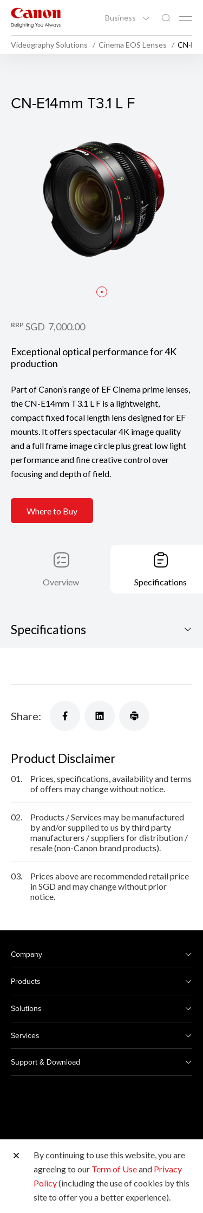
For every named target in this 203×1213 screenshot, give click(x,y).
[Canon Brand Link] (36, 18)
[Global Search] (165, 18)
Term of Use (114, 1169)
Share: (26, 715)
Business (121, 18)
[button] (101, 291)
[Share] (65, 716)
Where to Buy (52, 511)
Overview (61, 582)
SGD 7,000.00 (55, 326)
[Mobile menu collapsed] (185, 18)
